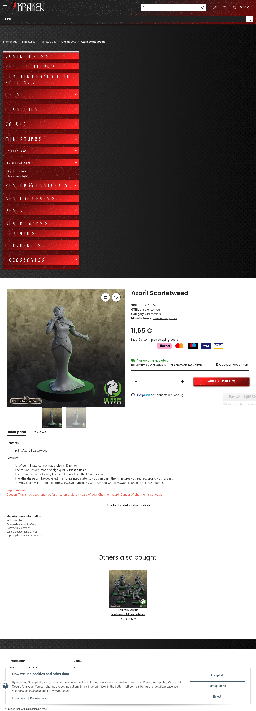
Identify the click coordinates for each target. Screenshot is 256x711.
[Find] (170, 7)
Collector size (20, 151)
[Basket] (241, 7)
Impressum (19, 698)
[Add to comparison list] (105, 297)
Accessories (25, 260)
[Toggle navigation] (5, 2)
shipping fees (39, 708)
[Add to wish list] (116, 297)
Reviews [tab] (39, 431)
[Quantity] (159, 381)
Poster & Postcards (36, 185)
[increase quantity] (182, 381)
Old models (153, 314)
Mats (12, 94)
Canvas (15, 124)
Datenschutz (38, 698)
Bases (14, 210)
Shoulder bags (28, 198)
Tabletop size (19, 163)
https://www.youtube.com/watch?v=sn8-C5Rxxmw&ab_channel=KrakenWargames (109, 482)
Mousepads (21, 109)
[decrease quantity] (135, 381)
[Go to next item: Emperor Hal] (248, 41)
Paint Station (28, 66)
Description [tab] (16, 431)
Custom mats (25, 56)
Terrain (18, 233)
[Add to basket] (10, 287)
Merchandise (24, 245)
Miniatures (23, 139)
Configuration (217, 686)
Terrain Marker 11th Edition (37, 79)
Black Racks (25, 223)
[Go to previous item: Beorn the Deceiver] (240, 41)
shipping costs (168, 340)
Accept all (217, 675)
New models (17, 176)
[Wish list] (224, 7)
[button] (215, 7)
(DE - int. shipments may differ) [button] (182, 365)
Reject (217, 696)
